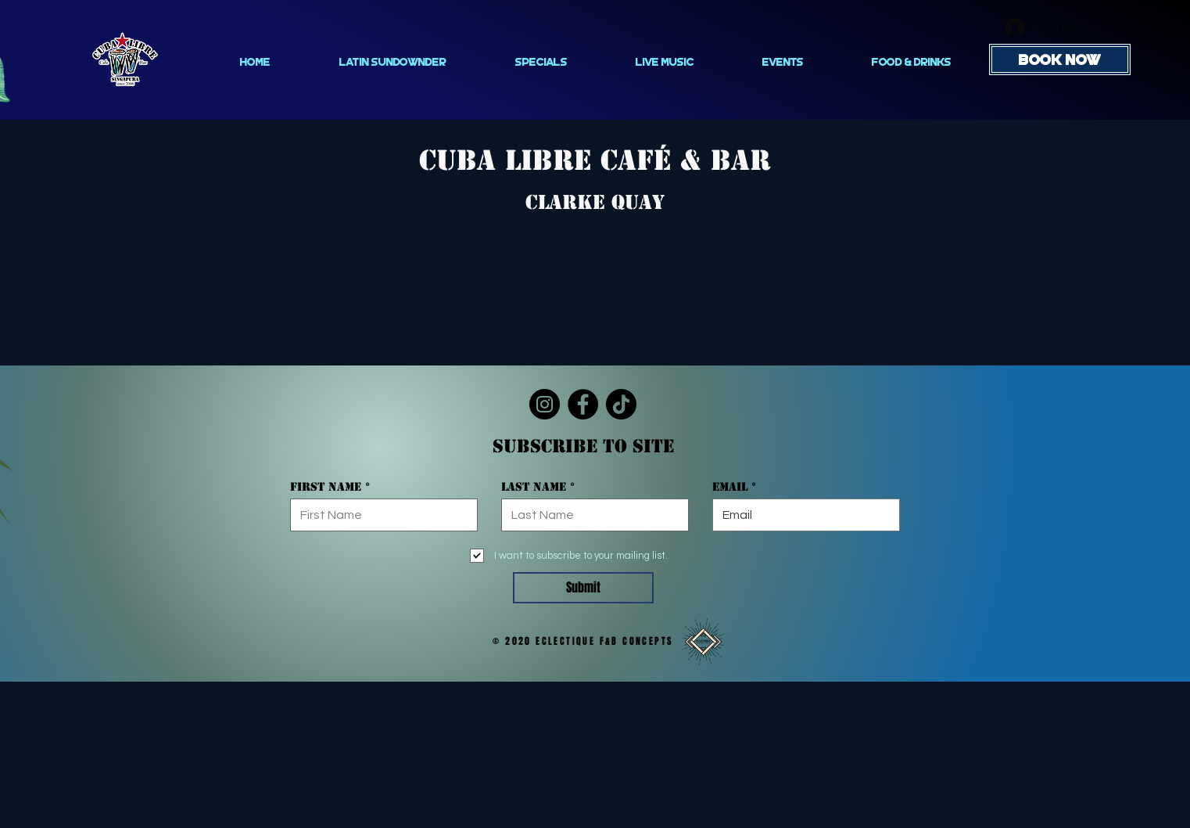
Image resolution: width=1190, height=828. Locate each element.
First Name (325, 486)
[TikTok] (621, 404)
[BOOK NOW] (1060, 59)
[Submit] (583, 587)
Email (729, 486)
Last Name (533, 486)
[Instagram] (544, 404)
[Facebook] (583, 404)
